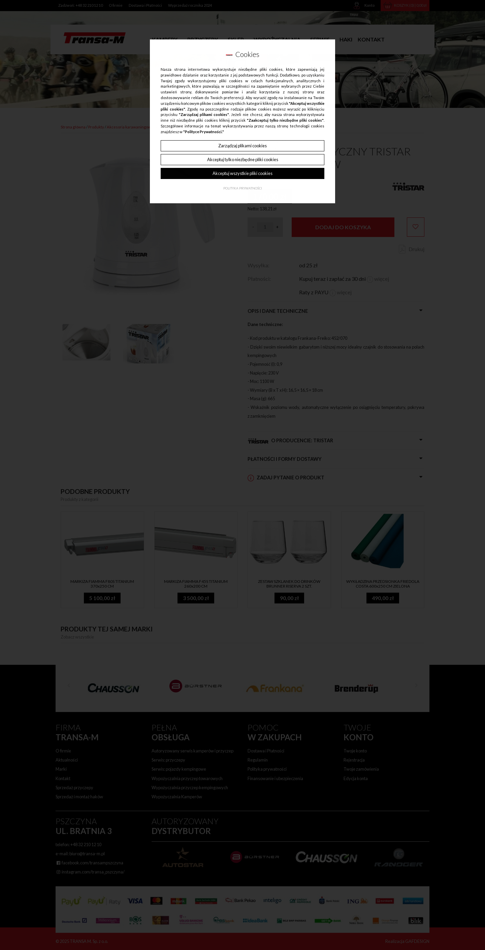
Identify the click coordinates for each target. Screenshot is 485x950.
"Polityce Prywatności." (203, 131)
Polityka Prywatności (242, 188)
